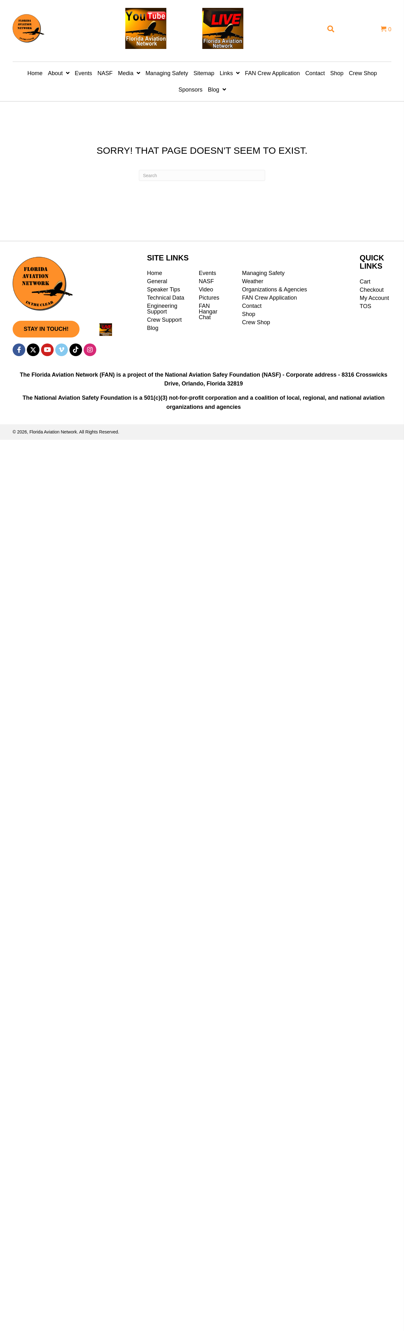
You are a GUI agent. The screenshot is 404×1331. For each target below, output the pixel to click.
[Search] (202, 175)
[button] (46, 329)
